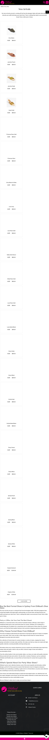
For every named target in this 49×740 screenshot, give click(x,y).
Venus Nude (11, 351)
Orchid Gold (11, 399)
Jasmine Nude (11, 86)
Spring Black (11, 519)
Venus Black (11, 375)
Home (2, 6)
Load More (24, 601)
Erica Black (11, 38)
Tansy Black (11, 471)
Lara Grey (11, 206)
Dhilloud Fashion (31, 707)
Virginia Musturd (11, 568)
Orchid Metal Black (11, 423)
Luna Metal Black (11, 327)
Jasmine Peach (11, 62)
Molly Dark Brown (11, 254)
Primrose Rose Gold (11, 134)
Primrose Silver (11, 158)
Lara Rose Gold (11, 230)
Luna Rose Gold (11, 303)
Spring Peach (11, 495)
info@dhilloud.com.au (32, 701)
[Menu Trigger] (47, 2)
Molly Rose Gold (11, 279)
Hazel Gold (11, 110)
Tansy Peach (11, 447)
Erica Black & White (11, 182)
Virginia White (11, 592)
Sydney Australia (31, 697)
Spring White (11, 543)
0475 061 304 (30, 704)
